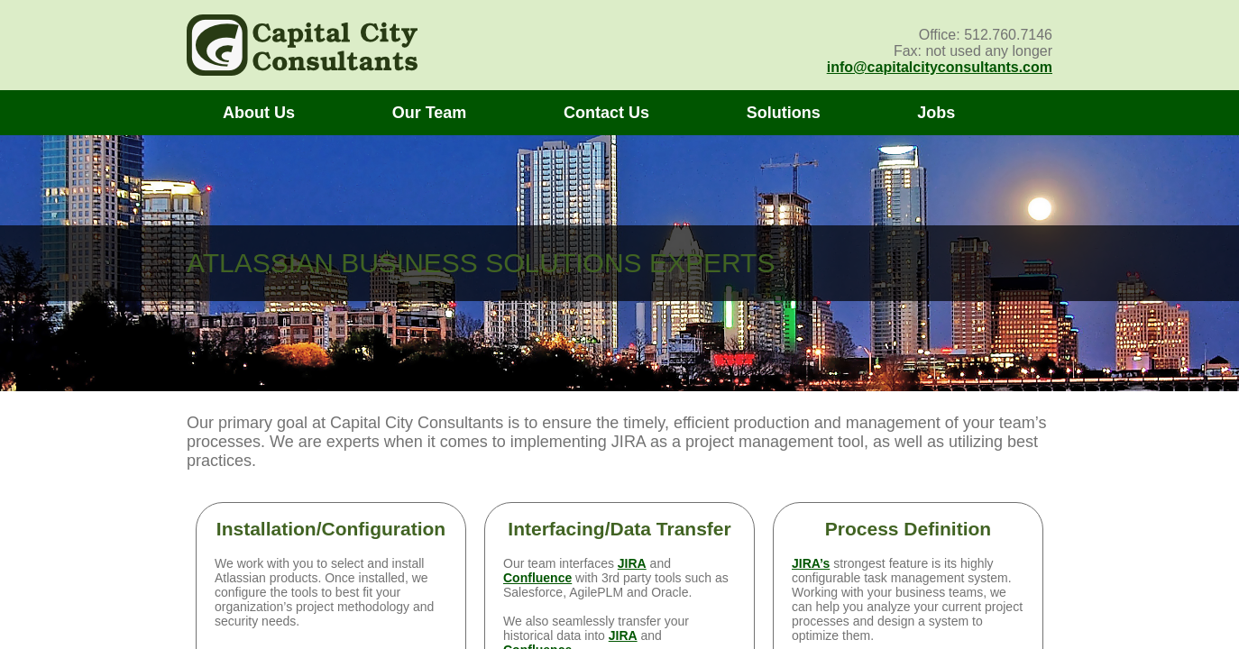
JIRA (632, 563)
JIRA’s (811, 563)
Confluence (537, 578)
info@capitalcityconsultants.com (939, 67)
